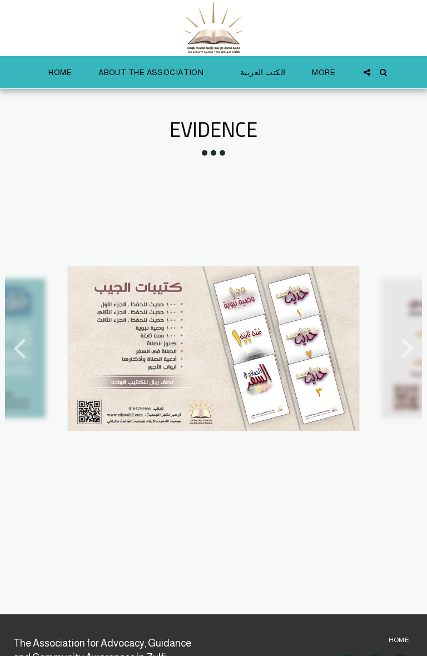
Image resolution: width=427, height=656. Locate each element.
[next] (405, 348)
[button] (156, 72)
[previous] (21, 348)
